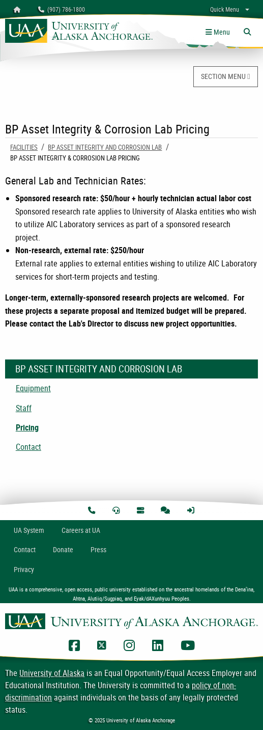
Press (98, 549)
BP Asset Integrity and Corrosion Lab (105, 147)
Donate (63, 549)
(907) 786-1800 (61, 9)
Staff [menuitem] (24, 408)
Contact (25, 549)
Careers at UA (81, 530)
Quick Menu (224, 9)
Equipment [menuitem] (33, 388)
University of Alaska (51, 673)
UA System (29, 530)
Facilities (24, 147)
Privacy (24, 569)
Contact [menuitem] (28, 446)
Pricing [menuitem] (27, 427)
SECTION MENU (225, 76)
